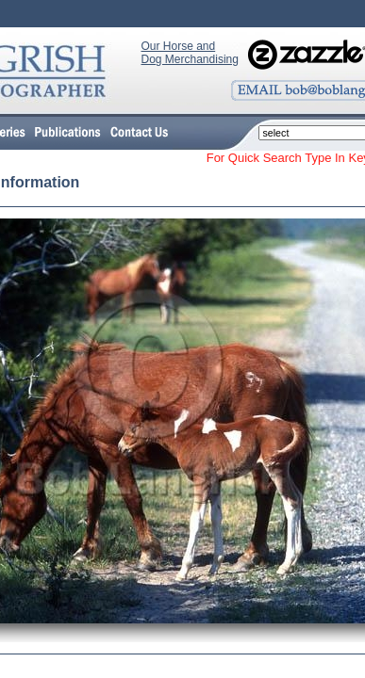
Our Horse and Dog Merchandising (190, 53)
